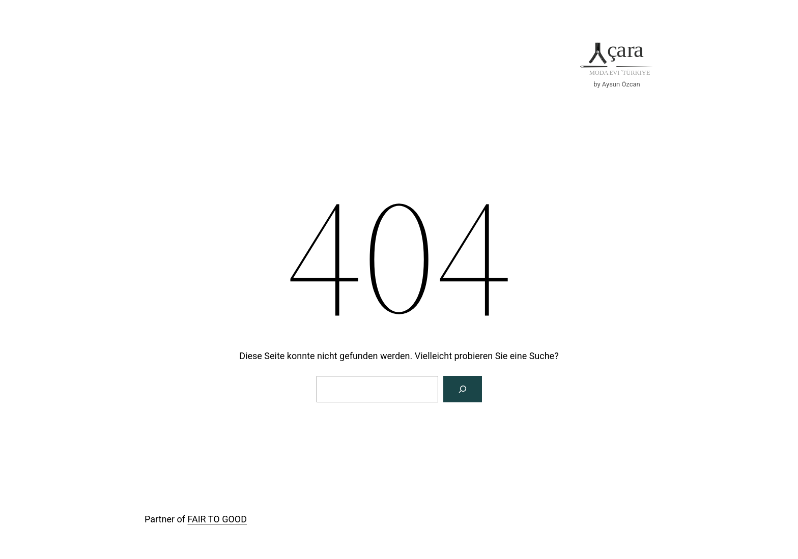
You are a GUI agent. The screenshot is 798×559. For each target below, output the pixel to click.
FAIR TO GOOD (217, 519)
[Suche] (462, 389)
